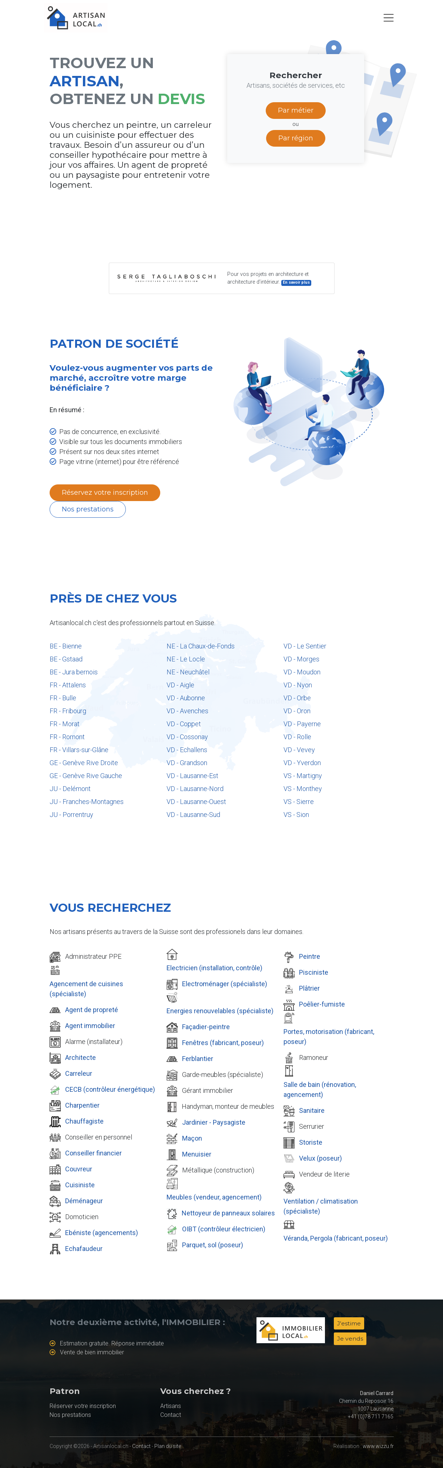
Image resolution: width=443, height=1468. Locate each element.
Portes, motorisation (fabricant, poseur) (328, 1036)
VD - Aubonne (186, 698)
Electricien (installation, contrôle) (214, 968)
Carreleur (78, 1073)
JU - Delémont (70, 789)
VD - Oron (297, 711)
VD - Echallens (187, 750)
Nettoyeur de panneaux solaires (228, 1213)
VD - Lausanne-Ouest (196, 801)
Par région (295, 138)
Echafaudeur (84, 1248)
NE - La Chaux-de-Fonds (201, 646)
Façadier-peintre (206, 1027)
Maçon (192, 1138)
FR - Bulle (63, 698)
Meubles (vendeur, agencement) (214, 1197)
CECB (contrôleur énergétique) (110, 1089)
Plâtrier (309, 988)
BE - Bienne (66, 646)
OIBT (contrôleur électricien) (223, 1229)
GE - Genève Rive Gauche (86, 776)
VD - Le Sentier (304, 646)
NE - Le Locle (186, 659)
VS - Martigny (302, 776)
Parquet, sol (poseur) (212, 1245)
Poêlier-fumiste (322, 1004)
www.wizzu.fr (378, 1446)
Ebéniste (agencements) (101, 1233)
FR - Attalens (68, 685)
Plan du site (167, 1446)
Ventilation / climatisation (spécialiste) (320, 1206)
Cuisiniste (80, 1185)
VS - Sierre (298, 801)
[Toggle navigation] (388, 18)
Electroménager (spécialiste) (224, 984)
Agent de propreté (91, 1010)
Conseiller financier (93, 1153)
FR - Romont (67, 737)
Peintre (309, 956)
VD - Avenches (187, 711)
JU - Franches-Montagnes (87, 801)
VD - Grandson (187, 763)
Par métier (295, 110)
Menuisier (196, 1154)
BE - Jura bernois (74, 672)
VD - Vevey (299, 750)
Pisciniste (313, 972)
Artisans (170, 1405)
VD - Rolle (297, 737)
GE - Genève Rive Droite (84, 763)
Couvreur (78, 1169)
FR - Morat (65, 724)
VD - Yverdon (302, 763)
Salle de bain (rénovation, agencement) (319, 1089)
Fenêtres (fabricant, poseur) (223, 1043)
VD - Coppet (184, 724)
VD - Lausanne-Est (192, 776)
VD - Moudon (301, 672)
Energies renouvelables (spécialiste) (220, 1011)
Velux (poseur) (320, 1158)
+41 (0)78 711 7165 (370, 1416)
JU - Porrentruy (71, 814)
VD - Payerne (302, 724)
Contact (170, 1414)
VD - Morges (301, 659)
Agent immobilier (90, 1026)
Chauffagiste (84, 1121)
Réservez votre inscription (105, 492)
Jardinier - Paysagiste (213, 1122)
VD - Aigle (180, 685)
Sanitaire (312, 1110)
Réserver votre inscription (83, 1405)
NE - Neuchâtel (188, 672)
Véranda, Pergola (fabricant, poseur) (335, 1238)
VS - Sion (296, 814)
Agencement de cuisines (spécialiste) (86, 989)
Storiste (310, 1142)
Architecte (80, 1057)
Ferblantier (197, 1058)
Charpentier (82, 1105)
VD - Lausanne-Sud (193, 814)
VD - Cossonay (187, 737)
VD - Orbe (297, 698)
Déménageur (84, 1201)
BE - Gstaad (66, 659)
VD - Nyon (297, 685)
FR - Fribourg (68, 711)
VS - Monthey (302, 789)
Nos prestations (88, 509)
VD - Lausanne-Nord (195, 789)
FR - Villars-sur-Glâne (79, 750)
